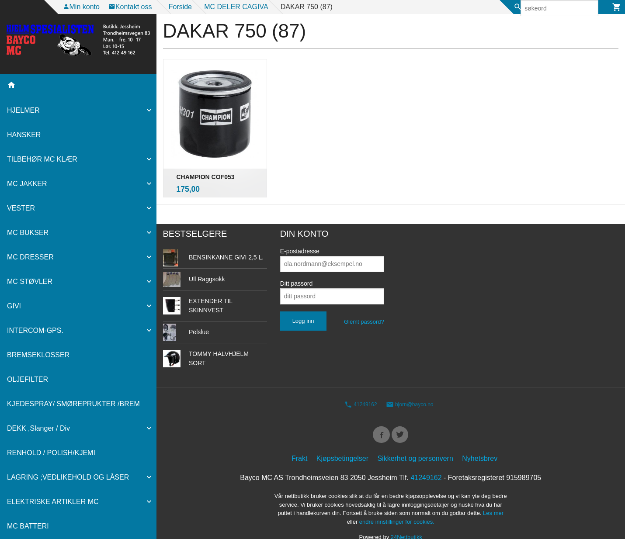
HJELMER (23, 110)
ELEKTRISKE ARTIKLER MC (53, 501)
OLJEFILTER (27, 379)
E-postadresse (299, 233)
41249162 (360, 387)
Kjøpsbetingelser (342, 443)
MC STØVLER (29, 281)
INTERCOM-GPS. (35, 330)
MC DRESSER (30, 257)
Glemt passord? (364, 304)
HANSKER (24, 134)
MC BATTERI (28, 526)
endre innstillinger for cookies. (396, 506)
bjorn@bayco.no (410, 387)
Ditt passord (296, 265)
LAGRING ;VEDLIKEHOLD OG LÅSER (68, 477)
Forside (180, 6)
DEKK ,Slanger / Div (38, 428)
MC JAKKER (27, 183)
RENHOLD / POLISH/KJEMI (51, 452)
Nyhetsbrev (479, 443)
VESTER (21, 208)
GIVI (14, 306)
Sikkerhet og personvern (415, 443)
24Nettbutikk (406, 521)
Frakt (299, 443)
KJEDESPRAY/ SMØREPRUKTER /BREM (73, 404)
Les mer (493, 497)
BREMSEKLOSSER (38, 355)
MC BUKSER (28, 232)
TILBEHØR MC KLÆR (42, 159)
